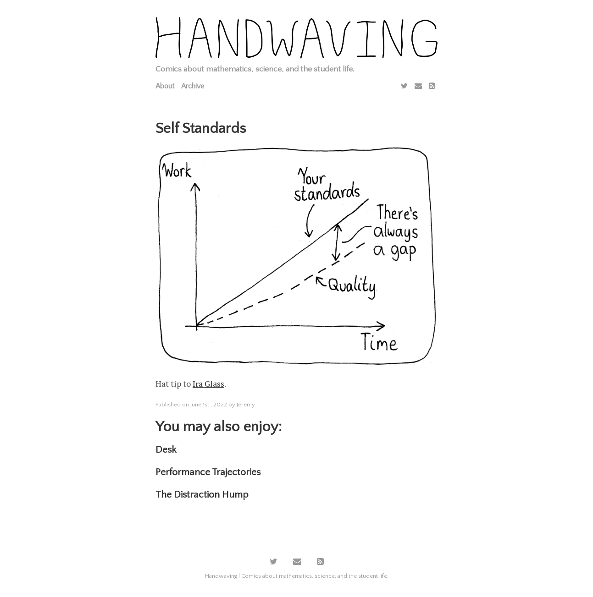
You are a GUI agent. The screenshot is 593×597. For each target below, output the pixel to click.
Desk (165, 449)
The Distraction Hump (202, 494)
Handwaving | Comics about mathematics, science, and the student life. (296, 576)
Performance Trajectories (207, 472)
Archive (192, 86)
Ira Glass (208, 383)
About (164, 86)
